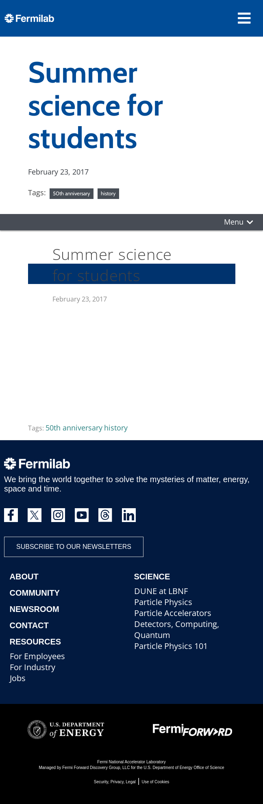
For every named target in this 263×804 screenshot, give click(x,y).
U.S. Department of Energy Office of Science (183, 767)
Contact (29, 625)
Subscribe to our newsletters (73, 546)
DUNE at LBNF (161, 591)
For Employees (37, 656)
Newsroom (34, 609)
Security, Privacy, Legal (115, 782)
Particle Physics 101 (171, 645)
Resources (35, 641)
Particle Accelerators (172, 612)
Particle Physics (163, 601)
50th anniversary (71, 193)
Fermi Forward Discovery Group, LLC (96, 767)
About (24, 576)
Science (152, 576)
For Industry (32, 667)
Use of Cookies (155, 782)
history (108, 193)
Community (35, 592)
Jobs (18, 678)
